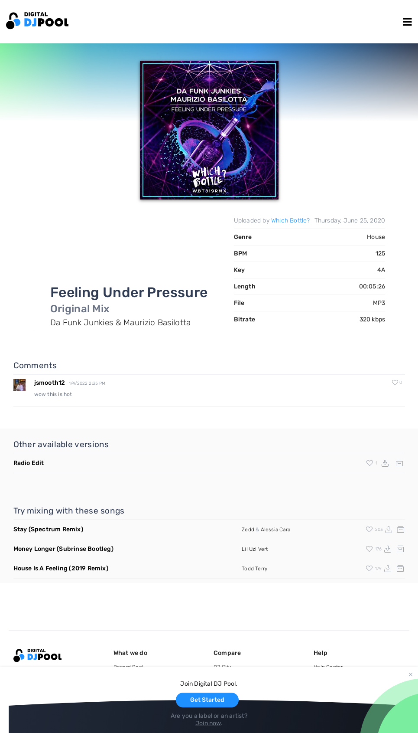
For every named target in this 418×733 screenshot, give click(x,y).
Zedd (248, 530)
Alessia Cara (275, 530)
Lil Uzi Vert (255, 549)
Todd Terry (254, 569)
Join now (208, 723)
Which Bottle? (290, 220)
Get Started (207, 700)
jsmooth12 (49, 382)
